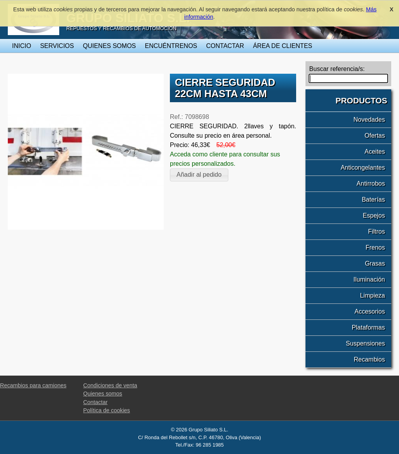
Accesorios (370, 311)
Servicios (57, 46)
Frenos (375, 247)
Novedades (369, 119)
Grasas (375, 263)
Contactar (225, 46)
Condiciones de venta (110, 385)
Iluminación (369, 279)
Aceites (375, 151)
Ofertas (375, 135)
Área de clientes (282, 46)
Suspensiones (365, 343)
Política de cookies (106, 410)
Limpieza (372, 295)
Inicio (21, 46)
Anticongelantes (363, 167)
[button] (199, 174)
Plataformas (368, 327)
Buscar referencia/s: (337, 69)
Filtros (376, 231)
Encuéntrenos (171, 46)
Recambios (369, 359)
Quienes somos (109, 46)
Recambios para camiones (33, 385)
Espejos (374, 215)
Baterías (373, 199)
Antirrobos (371, 183)
